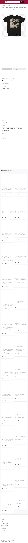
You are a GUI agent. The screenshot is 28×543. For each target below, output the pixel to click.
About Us (3, 517)
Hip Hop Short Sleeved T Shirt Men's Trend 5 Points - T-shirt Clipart (20, 501)
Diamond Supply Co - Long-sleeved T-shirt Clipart (6, 394)
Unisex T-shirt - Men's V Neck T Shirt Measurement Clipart (20, 302)
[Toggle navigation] (26, 2)
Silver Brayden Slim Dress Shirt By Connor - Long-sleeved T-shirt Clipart (7, 505)
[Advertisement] (14, 53)
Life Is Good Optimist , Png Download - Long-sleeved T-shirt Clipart (7, 484)
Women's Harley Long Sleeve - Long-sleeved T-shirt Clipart (7, 462)
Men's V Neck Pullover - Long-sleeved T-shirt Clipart (20, 393)
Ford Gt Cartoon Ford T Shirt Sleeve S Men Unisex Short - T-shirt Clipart (20, 415)
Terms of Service (5, 523)
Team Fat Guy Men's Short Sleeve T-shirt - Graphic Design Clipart (20, 436)
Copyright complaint (19, 69)
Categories (3, 528)
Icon (2, 537)
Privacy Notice (4, 525)
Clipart (2, 532)
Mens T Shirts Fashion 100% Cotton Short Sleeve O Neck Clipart (20, 234)
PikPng (3, 5)
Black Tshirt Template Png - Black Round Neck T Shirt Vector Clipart (7, 373)
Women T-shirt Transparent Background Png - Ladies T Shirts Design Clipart (7, 439)
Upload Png (3, 530)
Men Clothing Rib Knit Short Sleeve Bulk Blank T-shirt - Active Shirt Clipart (7, 303)
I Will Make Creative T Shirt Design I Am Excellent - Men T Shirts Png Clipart (20, 458)
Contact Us (3, 519)
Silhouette (3, 535)
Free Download (7, 69)
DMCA (2, 521)
